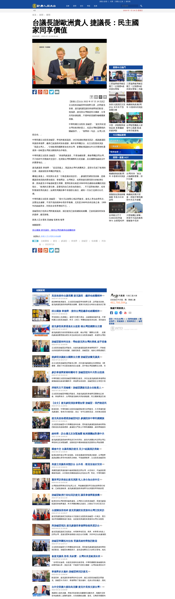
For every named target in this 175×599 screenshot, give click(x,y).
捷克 (55, 241)
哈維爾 (95, 241)
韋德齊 (74, 241)
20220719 (49, 244)
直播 (67, 6)
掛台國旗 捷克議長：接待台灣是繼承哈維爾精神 (53, 230)
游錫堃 (84, 241)
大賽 (111, 1)
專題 (88, 6)
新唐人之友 (119, 1)
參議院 (64, 241)
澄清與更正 (131, 321)
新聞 (74, 6)
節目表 (128, 1)
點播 (95, 6)
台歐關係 (45, 241)
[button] (69, 64)
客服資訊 (120, 321)
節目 (81, 6)
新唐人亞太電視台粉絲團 (51, 236)
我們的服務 (132, 319)
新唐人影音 (103, 1)
